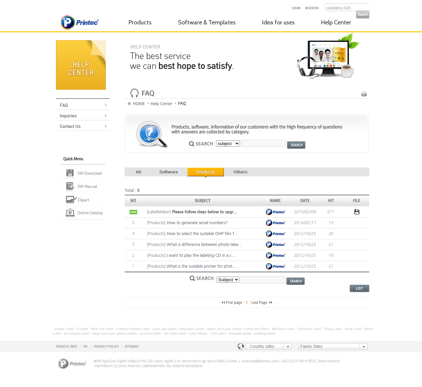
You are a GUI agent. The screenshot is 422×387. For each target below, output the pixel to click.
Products (140, 22)
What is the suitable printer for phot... (201, 266)
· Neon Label (352, 329)
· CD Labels (217, 333)
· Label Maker (197, 333)
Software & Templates (207, 22)
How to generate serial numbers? (197, 223)
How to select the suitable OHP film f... (202, 234)
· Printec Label (63, 329)
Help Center (336, 22)
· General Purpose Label (131, 329)
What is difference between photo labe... (204, 245)
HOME (139, 104)
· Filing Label (332, 329)
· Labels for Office (255, 329)
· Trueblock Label (308, 329)
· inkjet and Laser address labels (113, 333)
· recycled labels (149, 333)
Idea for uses (278, 22)
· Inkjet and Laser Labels (223, 329)
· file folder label (174, 333)
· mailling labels (264, 333)
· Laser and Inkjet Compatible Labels (177, 329)
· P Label (81, 329)
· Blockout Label (282, 329)
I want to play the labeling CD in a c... (201, 255)
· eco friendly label (75, 333)
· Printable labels (239, 333)
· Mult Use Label (101, 329)
